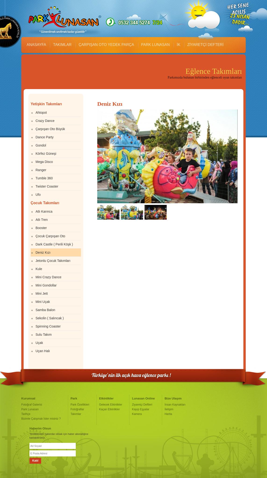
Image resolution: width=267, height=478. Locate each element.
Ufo (38, 194)
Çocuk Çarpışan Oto (50, 236)
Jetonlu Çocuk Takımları (53, 261)
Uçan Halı (43, 351)
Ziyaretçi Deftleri (142, 404)
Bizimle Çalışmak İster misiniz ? (41, 418)
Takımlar (76, 414)
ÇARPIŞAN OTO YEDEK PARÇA (106, 45)
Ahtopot (41, 112)
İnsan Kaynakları (175, 404)
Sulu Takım (44, 334)
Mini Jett (42, 293)
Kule (39, 269)
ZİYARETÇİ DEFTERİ (205, 45)
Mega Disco (44, 162)
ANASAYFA (36, 45)
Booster (41, 228)
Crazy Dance (45, 121)
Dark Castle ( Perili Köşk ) (54, 244)
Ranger (41, 170)
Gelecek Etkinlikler (110, 404)
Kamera (137, 414)
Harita (168, 414)
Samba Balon (45, 310)
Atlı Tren (42, 220)
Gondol (41, 145)
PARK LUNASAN (155, 45)
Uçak (39, 343)
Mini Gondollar (46, 285)
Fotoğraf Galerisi (31, 404)
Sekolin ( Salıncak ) (50, 318)
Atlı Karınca (44, 211)
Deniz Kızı (43, 252)
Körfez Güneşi (46, 153)
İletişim (169, 409)
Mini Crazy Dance (48, 277)
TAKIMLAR (62, 45)
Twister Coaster (47, 186)
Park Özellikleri (80, 404)
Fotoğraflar (77, 409)
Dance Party (45, 137)
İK (178, 45)
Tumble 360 (44, 178)
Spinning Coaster (48, 326)
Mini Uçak (43, 302)
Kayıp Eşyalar (140, 409)
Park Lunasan (30, 409)
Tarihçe (25, 414)
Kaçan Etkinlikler (109, 409)
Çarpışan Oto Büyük (50, 129)
